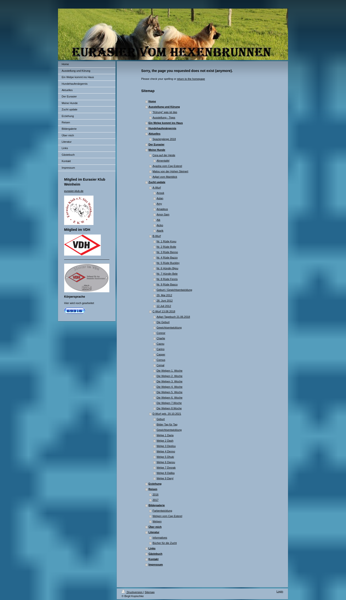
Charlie (161, 338)
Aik (158, 219)
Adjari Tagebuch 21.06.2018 (173, 316)
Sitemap (149, 592)
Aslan (160, 198)
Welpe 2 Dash (165, 440)
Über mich (155, 526)
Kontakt (154, 559)
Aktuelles (155, 133)
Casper (161, 354)
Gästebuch (155, 553)
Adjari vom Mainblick (164, 176)
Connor (161, 332)
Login (280, 591)
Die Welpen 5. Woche (170, 392)
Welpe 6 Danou (166, 462)
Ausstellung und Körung (164, 106)
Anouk (160, 192)
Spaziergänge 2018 (164, 139)
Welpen (156, 521)
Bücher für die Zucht (164, 542)
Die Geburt (163, 322)
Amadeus (162, 209)
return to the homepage (191, 78)
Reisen (153, 489)
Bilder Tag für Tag (167, 424)
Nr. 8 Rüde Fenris (167, 279)
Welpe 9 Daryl (165, 478)
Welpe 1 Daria (165, 435)
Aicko (160, 225)
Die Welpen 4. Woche (170, 386)
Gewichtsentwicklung (169, 327)
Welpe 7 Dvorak (166, 467)
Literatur (154, 532)
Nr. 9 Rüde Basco (167, 284)
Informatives (159, 537)
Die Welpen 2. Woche (170, 376)
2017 (155, 499)
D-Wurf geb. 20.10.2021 (166, 413)
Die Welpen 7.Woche (169, 402)
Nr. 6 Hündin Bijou (167, 268)
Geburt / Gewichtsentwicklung (174, 289)
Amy (159, 203)
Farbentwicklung (162, 510)
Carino (160, 349)
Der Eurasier (156, 144)
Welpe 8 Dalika (166, 472)
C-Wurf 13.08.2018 (163, 311)
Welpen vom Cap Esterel (167, 516)
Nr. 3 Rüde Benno (167, 252)
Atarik (160, 230)
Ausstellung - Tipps (163, 117)
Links (152, 548)
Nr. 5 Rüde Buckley (168, 262)
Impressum (156, 564)
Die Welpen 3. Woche (170, 381)
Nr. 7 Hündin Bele (167, 273)
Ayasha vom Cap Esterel (167, 166)
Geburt (161, 419)
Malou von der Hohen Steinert (170, 171)
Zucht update (157, 182)
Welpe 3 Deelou (166, 446)
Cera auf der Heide (163, 155)
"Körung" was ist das (164, 112)
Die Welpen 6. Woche (170, 397)
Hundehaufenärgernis (162, 128)
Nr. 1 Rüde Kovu (166, 241)
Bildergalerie (157, 505)
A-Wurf (156, 187)
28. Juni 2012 (165, 300)
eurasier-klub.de (73, 190)
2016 (155, 494)
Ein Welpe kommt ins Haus (166, 122)
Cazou (160, 343)
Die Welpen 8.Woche (169, 408)
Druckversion (132, 592)
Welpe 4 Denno (166, 451)
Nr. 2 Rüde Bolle (166, 246)
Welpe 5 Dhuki (165, 456)
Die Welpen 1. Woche (170, 370)
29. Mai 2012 (164, 295)
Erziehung (155, 483)
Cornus (161, 359)
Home (152, 101)
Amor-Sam (163, 214)
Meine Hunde (157, 149)
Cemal (160, 365)
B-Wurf (156, 236)
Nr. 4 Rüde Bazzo (167, 257)
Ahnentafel (163, 160)
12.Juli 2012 (164, 306)
